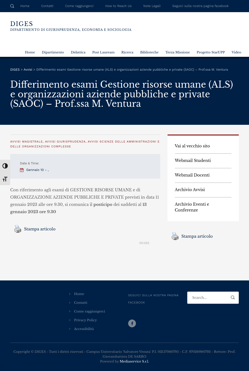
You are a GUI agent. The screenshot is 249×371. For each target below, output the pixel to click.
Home (24, 6)
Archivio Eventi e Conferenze (192, 207)
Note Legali (151, 6)
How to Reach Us (118, 6)
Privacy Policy (85, 320)
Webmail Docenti (192, 175)
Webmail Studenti (193, 160)
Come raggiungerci (79, 6)
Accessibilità (84, 329)
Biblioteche (149, 52)
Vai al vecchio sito (192, 145)
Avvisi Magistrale (26, 141)
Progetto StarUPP (211, 52)
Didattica (78, 52)
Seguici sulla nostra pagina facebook (200, 6)
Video (236, 52)
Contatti (47, 6)
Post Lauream (103, 52)
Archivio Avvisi (190, 189)
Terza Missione (177, 52)
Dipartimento (53, 52)
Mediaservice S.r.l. (134, 361)
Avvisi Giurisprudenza (65, 141)
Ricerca (127, 52)
